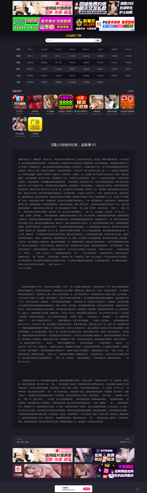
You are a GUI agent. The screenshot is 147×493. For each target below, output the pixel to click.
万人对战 (58, 49)
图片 (18, 69)
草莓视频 (58, 82)
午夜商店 (44, 82)
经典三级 (100, 62)
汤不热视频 (72, 82)
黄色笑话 (114, 76)
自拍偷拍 (44, 56)
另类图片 (128, 69)
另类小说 (100, 76)
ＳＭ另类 (128, 56)
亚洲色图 (44, 69)
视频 (18, 56)
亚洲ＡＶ (30, 56)
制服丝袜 (86, 62)
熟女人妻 (86, 56)
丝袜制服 (100, 56)
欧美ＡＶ (58, 56)
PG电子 (30, 49)
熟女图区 (114, 69)
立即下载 (86, 489)
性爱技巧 (128, 76)
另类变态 (128, 62)
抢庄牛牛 (128, 49)
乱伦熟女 (114, 62)
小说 (18, 75)
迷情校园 (86, 76)
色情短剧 (100, 82)
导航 (18, 82)
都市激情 (30, 76)
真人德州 (44, 49)
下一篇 (117, 440)
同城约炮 (30, 82)
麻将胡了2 (86, 49)
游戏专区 (72, 49)
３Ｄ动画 (72, 56)
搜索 (97, 40)
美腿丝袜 (86, 69)
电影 (18, 62)
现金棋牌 (114, 49)
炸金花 (100, 49)
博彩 (18, 49)
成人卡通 (58, 62)
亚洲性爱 (30, 62)
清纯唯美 (100, 69)
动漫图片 (72, 69)
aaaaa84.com (73, 35)
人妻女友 (58, 76)
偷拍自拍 (44, 62)
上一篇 (29, 440)
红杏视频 (86, 82)
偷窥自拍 (30, 69)
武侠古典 (72, 76)
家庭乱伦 (44, 76)
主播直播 (114, 56)
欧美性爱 (72, 62)
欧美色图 (58, 69)
